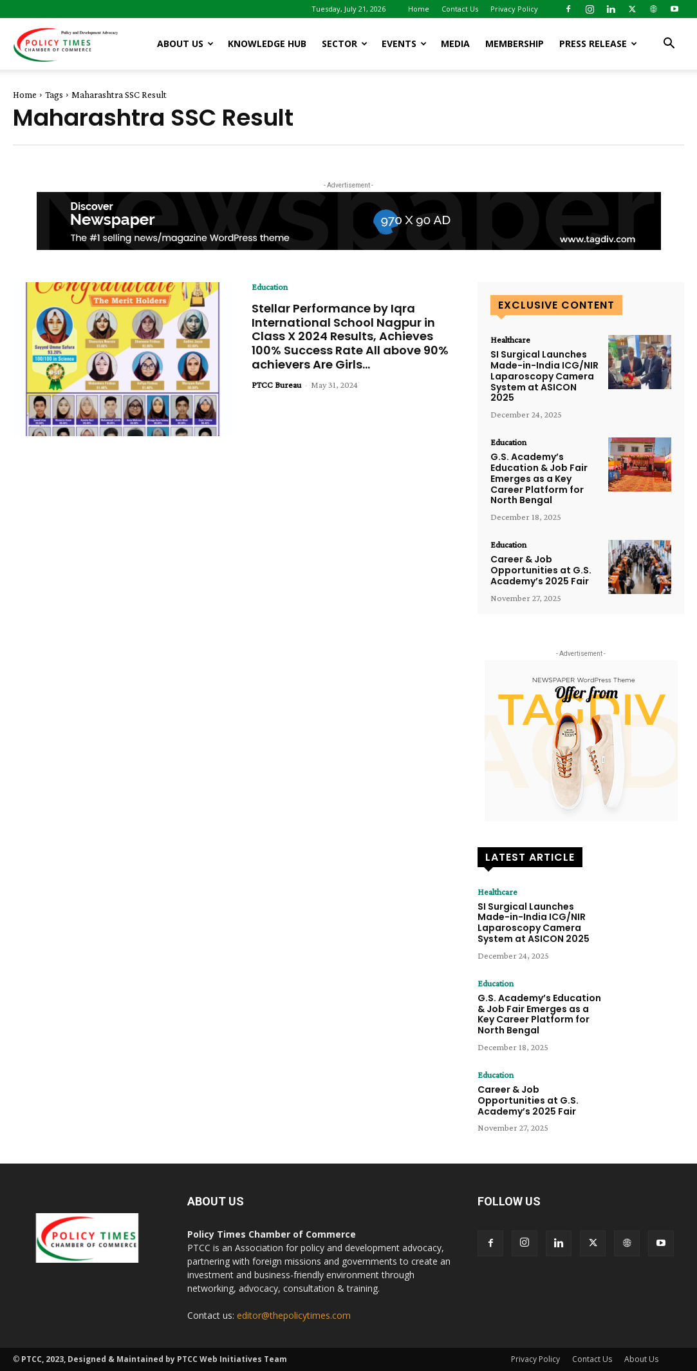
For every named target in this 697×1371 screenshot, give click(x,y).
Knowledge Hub (267, 43)
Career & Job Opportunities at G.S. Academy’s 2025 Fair (540, 570)
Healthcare (510, 339)
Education (270, 286)
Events (404, 43)
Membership (514, 43)
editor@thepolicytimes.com (294, 1315)
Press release (598, 43)
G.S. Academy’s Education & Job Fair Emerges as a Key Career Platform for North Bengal (539, 478)
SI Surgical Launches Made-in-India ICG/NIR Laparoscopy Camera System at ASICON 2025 (544, 376)
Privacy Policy (514, 9)
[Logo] (71, 44)
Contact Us (459, 9)
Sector (344, 43)
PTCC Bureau (276, 384)
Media (455, 43)
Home (418, 9)
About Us (185, 43)
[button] (668, 45)
